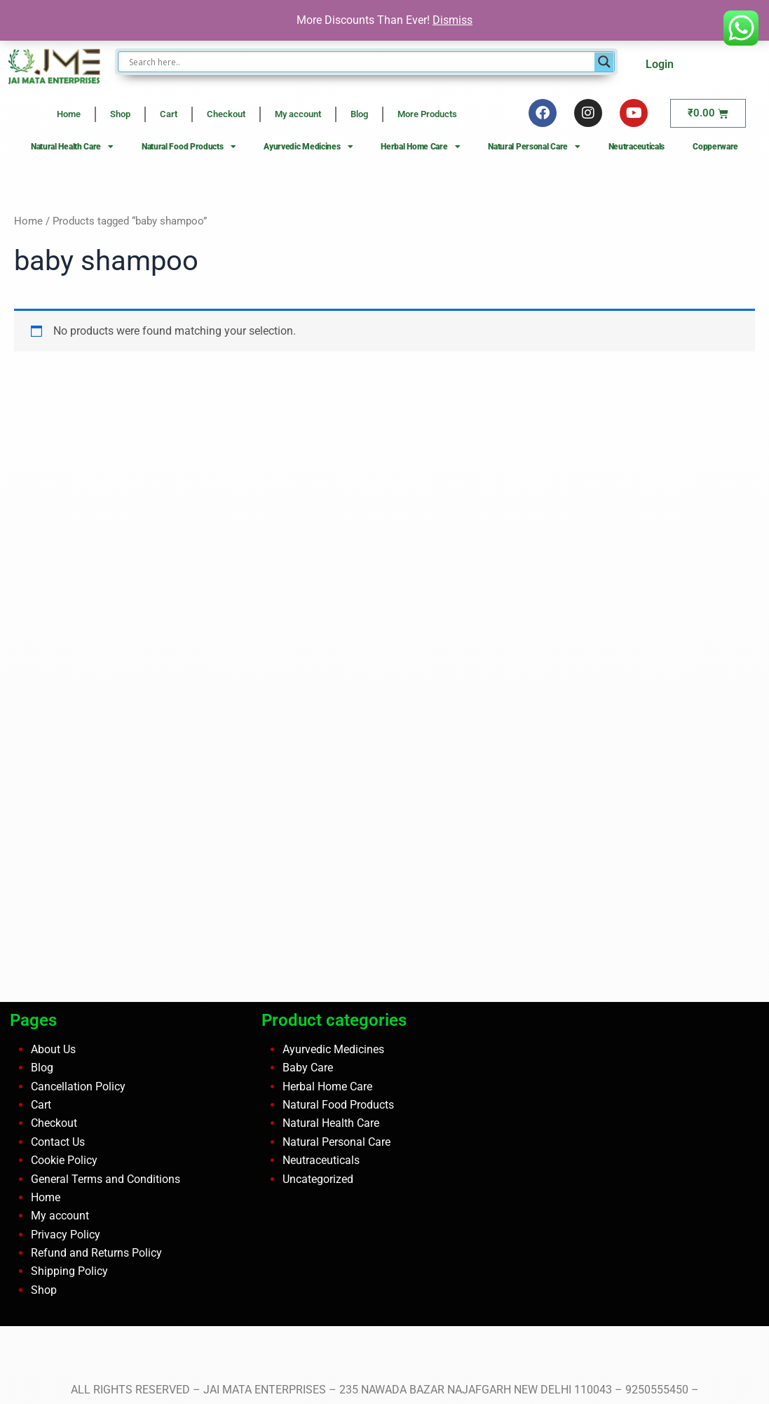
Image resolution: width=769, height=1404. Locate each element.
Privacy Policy (65, 1234)
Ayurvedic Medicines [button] (308, 146)
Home (69, 114)
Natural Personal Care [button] (534, 146)
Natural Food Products (338, 1104)
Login (660, 64)
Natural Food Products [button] (189, 146)
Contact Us (58, 1142)
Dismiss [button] (452, 20)
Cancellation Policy (78, 1086)
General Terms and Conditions (105, 1179)
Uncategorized (318, 1179)
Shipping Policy (69, 1271)
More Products (427, 114)
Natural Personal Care (336, 1142)
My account (298, 114)
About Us (53, 1049)
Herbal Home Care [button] (420, 146)
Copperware (715, 147)
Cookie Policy (64, 1160)
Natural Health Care (331, 1123)
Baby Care (308, 1067)
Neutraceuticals (636, 147)
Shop (120, 114)
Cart (168, 114)
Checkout (226, 114)
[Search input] (360, 62)
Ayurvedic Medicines (333, 1049)
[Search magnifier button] (604, 62)
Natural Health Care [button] (72, 146)
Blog (359, 114)
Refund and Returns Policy (96, 1252)
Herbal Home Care (327, 1086)
